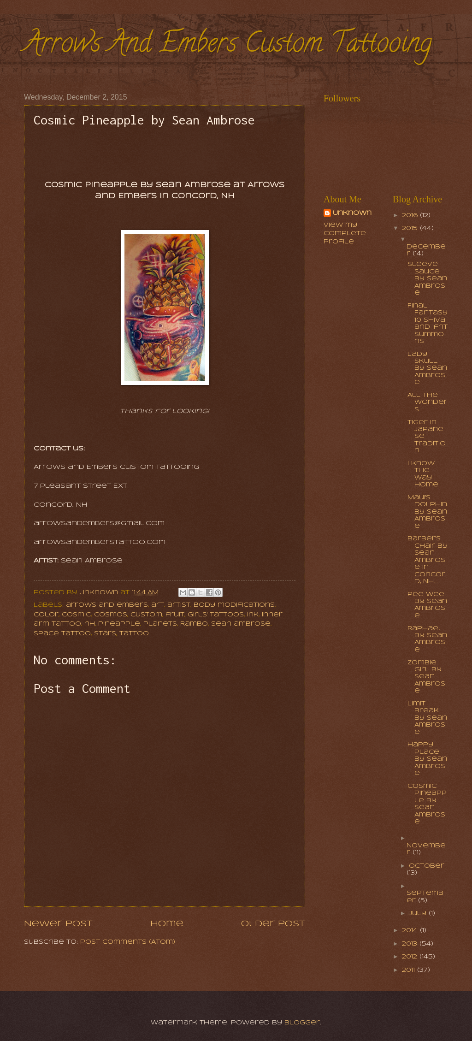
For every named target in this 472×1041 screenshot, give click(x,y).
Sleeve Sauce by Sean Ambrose (427, 278)
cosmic (76, 615)
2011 (409, 970)
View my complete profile (345, 233)
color (46, 615)
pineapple (119, 624)
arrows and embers (107, 605)
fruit (174, 615)
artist (178, 605)
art (157, 605)
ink (253, 615)
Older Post (273, 924)
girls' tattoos (216, 615)
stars (105, 634)
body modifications (234, 605)
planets (160, 624)
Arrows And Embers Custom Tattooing (228, 45)
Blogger (302, 1023)
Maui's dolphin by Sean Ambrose (427, 512)
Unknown (352, 213)
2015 (411, 228)
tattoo (134, 634)
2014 (411, 931)
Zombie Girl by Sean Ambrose (426, 677)
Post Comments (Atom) (127, 942)
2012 (410, 957)
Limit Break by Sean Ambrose (427, 718)
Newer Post (58, 924)
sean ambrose (241, 624)
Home (166, 924)
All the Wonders (427, 402)
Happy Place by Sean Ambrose (427, 759)
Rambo (194, 624)
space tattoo (62, 634)
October (426, 866)
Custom (146, 615)
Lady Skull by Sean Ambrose (427, 368)
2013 (410, 944)
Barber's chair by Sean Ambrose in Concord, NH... (427, 560)
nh (89, 624)
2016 (411, 216)
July (419, 914)
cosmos (110, 615)
